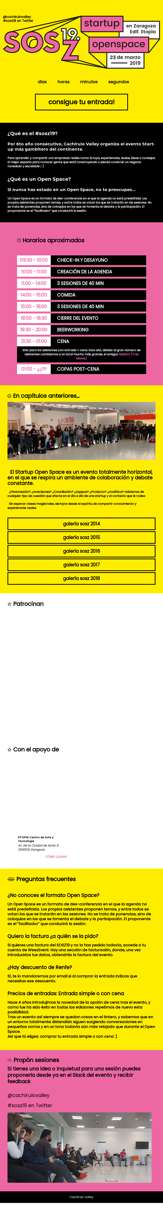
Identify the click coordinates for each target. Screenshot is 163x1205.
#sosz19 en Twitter (29, 1107)
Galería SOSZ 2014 (81, 526)
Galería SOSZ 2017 (81, 567)
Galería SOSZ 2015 (81, 539)
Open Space (25, 906)
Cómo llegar (56, 859)
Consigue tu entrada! (81, 103)
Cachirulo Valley (81, 1199)
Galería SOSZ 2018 (81, 580)
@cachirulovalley (28, 1097)
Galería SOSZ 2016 (81, 553)
